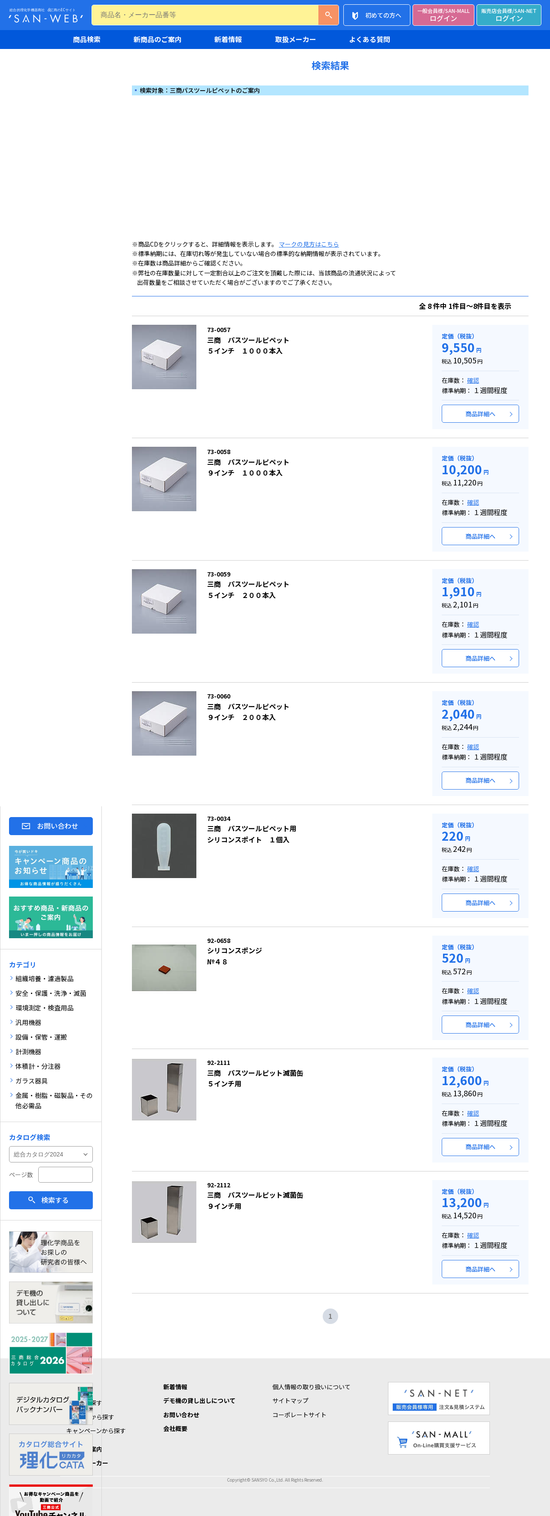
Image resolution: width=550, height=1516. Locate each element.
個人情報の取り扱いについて (311, 1386)
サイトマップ (290, 1400)
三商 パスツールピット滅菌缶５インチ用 (255, 1073)
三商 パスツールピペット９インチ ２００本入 (248, 707)
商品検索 (87, 39)
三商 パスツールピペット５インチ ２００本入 (248, 585)
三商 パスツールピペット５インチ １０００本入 (248, 340)
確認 (473, 380)
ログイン (443, 15)
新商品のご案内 (158, 39)
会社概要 (175, 1428)
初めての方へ (383, 15)
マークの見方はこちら (309, 244)
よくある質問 (369, 39)
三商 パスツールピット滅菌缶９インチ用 (255, 1195)
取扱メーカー (295, 39)
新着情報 (228, 39)
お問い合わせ (57, 826)
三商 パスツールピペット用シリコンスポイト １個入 (251, 829)
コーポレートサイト (299, 1414)
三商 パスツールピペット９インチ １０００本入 (248, 462)
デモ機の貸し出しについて (199, 1400)
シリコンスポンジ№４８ (234, 951)
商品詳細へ (480, 413)
